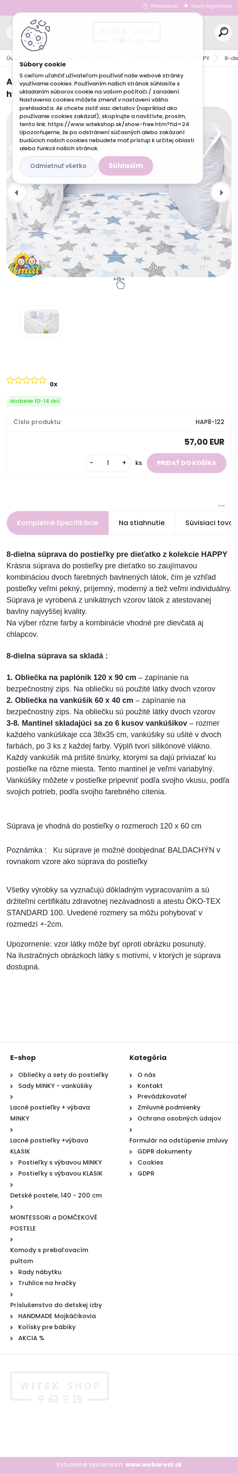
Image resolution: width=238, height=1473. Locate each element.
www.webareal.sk (153, 1464)
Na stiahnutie (142, 523)
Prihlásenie (164, 6)
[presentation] (17, 192)
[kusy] (108, 463)
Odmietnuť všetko (58, 166)
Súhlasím (126, 166)
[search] (223, 32)
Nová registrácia (211, 6)
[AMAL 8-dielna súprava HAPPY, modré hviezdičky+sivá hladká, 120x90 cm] (119, 192)
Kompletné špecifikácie (57, 523)
